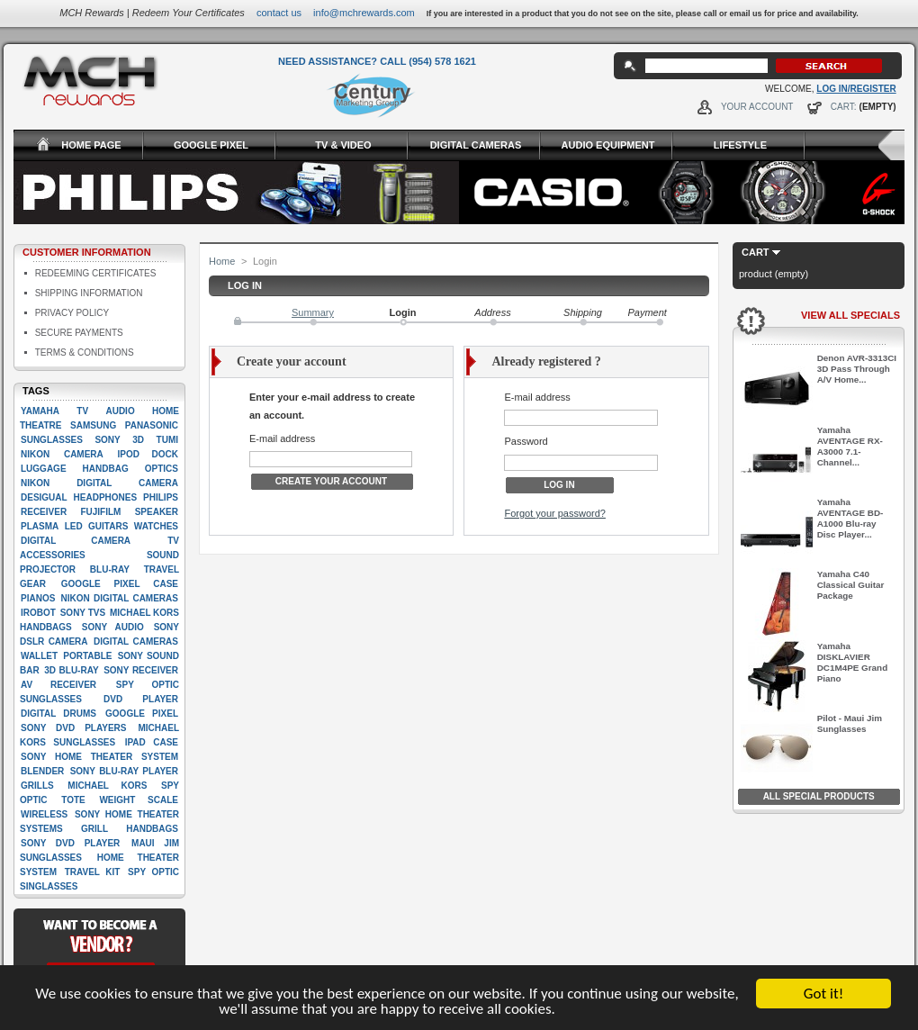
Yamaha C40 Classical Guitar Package (851, 585)
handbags (152, 829)
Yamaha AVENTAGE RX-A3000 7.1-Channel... (850, 446)
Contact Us (279, 12)
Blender (42, 771)
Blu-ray (110, 569)
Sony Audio (113, 627)
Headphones (106, 497)
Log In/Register (856, 89)
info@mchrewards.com (364, 12)
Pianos (38, 598)
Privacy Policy (72, 313)
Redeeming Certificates (96, 273)
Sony (107, 440)
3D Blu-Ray (71, 670)
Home (222, 261)
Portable (87, 656)
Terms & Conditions (84, 352)
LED (74, 526)
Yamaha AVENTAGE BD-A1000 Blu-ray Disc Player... (850, 518)
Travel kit (93, 872)
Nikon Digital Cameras (119, 598)
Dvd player (141, 699)
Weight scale (138, 800)
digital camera (75, 541)
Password (525, 441)
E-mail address (282, 438)
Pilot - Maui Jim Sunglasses (849, 723)
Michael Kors (107, 786)
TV (82, 411)
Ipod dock (147, 454)
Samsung (93, 425)
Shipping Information (89, 293)
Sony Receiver (141, 670)
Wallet (39, 656)
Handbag (106, 469)
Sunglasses (52, 440)
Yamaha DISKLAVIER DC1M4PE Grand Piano (852, 662)
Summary (313, 312)
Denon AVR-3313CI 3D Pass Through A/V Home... (856, 368)
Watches (156, 526)
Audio (119, 411)
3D (138, 440)
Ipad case (151, 742)
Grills (37, 786)
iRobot (38, 613)
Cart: (844, 107)
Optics (161, 469)
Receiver (44, 512)
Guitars (108, 526)
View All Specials (850, 315)
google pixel (141, 713)
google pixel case (119, 584)
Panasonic (151, 425)
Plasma (39, 526)
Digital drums (58, 713)
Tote (73, 800)
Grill (94, 829)
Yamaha (40, 411)
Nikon (35, 454)
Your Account (757, 107)
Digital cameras (136, 641)
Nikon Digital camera (99, 483)
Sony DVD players (73, 728)
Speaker (156, 512)
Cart (756, 252)
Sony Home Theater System (99, 757)
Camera (84, 454)
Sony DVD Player (70, 843)
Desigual (44, 497)
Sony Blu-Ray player (124, 771)
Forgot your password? (555, 513)
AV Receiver (58, 685)
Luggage (44, 469)
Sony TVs (82, 613)
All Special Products (819, 796)
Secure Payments (79, 333)
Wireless (44, 814)
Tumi (167, 440)
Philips (160, 497)
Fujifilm (100, 512)
